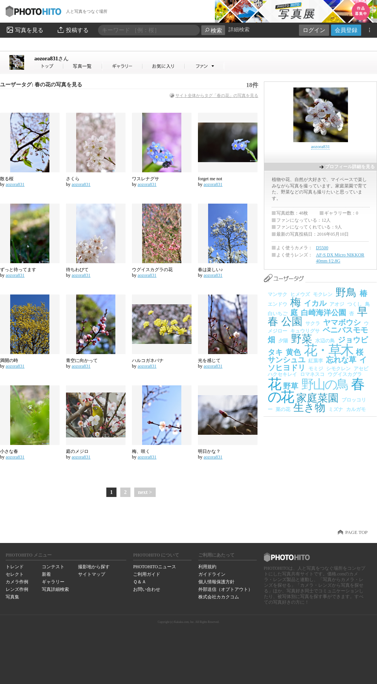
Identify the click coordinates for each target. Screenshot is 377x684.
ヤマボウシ (342, 322)
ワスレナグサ (145, 178)
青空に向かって (82, 360)
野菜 (301, 339)
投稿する (73, 30)
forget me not (210, 178)
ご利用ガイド (146, 574)
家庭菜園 (317, 398)
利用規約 (207, 566)
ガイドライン (211, 574)
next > (145, 492)
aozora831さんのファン (204, 66)
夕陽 (283, 341)
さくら (73, 178)
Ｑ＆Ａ (139, 582)
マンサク (277, 294)
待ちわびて (77, 269)
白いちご (277, 313)
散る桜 (7, 178)
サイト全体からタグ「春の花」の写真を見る (216, 95)
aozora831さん (49, 66)
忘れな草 (341, 360)
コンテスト (53, 566)
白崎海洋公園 (323, 312)
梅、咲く (141, 451)
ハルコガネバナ (148, 360)
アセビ (361, 368)
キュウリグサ (305, 331)
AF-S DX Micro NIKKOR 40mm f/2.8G (340, 258)
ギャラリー (53, 582)
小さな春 (9, 451)
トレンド (15, 566)
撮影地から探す (94, 566)
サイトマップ (91, 574)
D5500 (322, 247)
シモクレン (338, 368)
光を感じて (209, 360)
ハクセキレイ (282, 374)
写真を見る (24, 30)
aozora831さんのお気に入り (164, 66)
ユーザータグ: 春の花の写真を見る (41, 84)
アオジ (336, 304)
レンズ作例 (17, 589)
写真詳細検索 (55, 589)
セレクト (15, 574)
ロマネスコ (312, 374)
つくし (354, 304)
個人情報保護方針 (216, 582)
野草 (290, 386)
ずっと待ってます (18, 269)
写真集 (12, 597)
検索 (213, 30)
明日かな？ (209, 451)
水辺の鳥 (325, 341)
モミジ (315, 368)
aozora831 (51, 58)
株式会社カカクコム (218, 597)
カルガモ (356, 409)
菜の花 (283, 409)
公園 (291, 321)
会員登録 (346, 30)
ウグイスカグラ (345, 374)
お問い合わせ (146, 589)
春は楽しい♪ (210, 269)
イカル (315, 303)
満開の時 (9, 360)
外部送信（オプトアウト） (225, 589)
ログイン (314, 30)
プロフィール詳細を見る (350, 166)
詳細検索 (239, 29)
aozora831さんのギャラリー (123, 66)
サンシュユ (286, 360)
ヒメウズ (300, 294)
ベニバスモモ (345, 330)
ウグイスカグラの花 (152, 269)
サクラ (312, 323)
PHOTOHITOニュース (154, 566)
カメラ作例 (17, 582)
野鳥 (346, 292)
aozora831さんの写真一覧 (83, 66)
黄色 (293, 352)
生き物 (309, 407)
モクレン (323, 294)
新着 (46, 574)
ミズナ (335, 409)
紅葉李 (315, 360)
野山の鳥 (324, 384)
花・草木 (328, 350)
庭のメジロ (77, 451)
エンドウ (277, 304)
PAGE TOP (356, 532)
